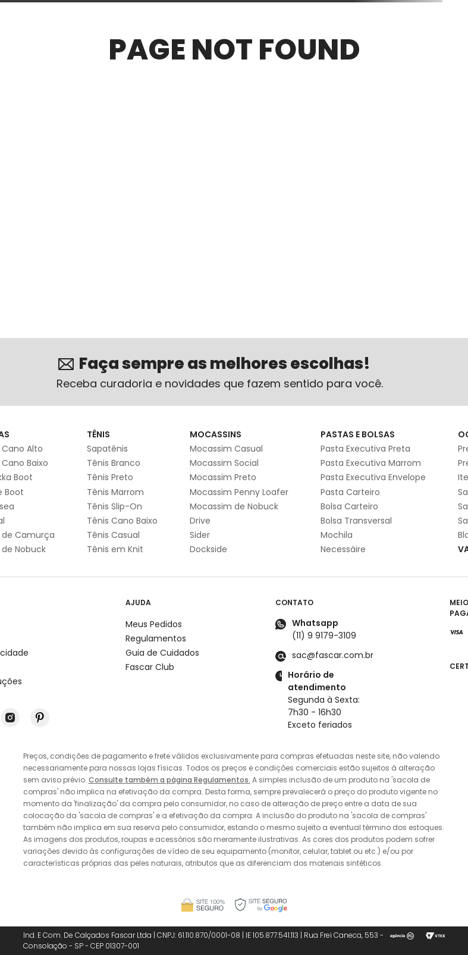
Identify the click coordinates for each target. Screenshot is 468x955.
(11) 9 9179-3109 (324, 635)
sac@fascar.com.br (332, 655)
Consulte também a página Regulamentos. (169, 780)
